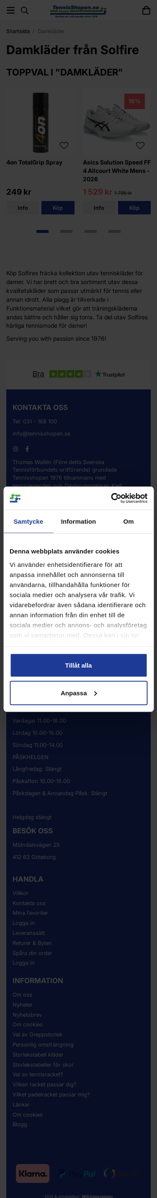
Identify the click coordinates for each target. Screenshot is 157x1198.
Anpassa (79, 692)
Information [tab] (78, 521)
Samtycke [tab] (28, 521)
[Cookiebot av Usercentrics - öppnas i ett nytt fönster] (111, 498)
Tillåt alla (78, 665)
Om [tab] (129, 521)
